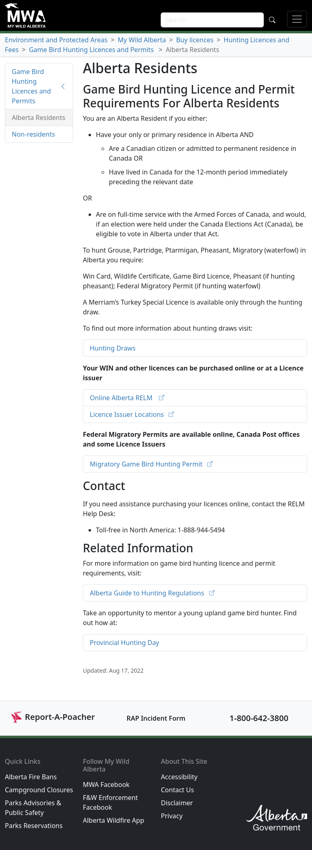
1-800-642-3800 (259, 718)
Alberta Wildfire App (113, 820)
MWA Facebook (106, 784)
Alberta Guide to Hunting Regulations (148, 592)
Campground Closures (39, 789)
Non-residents (33, 134)
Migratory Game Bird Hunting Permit (147, 464)
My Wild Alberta (142, 39)
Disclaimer (177, 802)
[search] (212, 20)
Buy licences (195, 39)
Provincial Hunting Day (124, 642)
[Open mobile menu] (297, 19)
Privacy (171, 815)
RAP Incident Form (156, 718)
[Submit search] (272, 20)
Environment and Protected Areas (56, 39)
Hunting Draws (113, 348)
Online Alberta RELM (122, 397)
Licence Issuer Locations (127, 414)
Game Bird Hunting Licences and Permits (92, 49)
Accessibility (179, 776)
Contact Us (177, 789)
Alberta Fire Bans (31, 776)
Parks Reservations (34, 825)
